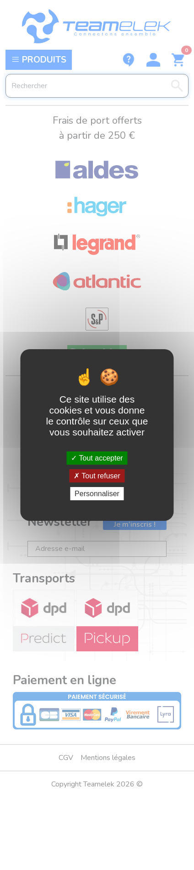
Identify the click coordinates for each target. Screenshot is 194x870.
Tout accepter (97, 457)
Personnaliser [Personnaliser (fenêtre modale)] (97, 494)
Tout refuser (97, 476)
